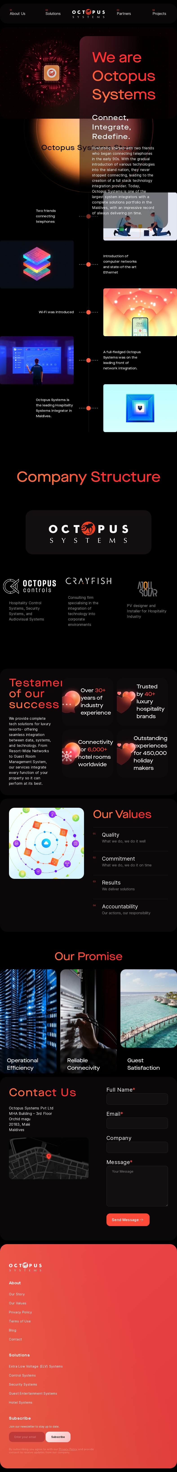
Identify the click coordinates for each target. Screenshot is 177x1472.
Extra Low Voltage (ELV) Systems (36, 1366)
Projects (159, 13)
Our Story (17, 1294)
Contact (15, 1339)
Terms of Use (20, 1321)
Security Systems (23, 1384)
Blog (12, 1330)
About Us (17, 13)
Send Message (128, 1219)
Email (114, 1114)
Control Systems (22, 1375)
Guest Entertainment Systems (33, 1393)
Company (118, 1138)
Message (119, 1162)
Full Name (120, 1089)
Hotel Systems (21, 1402)
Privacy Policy (20, 1312)
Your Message (137, 1186)
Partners (124, 13)
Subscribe (58, 1437)
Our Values (18, 1303)
